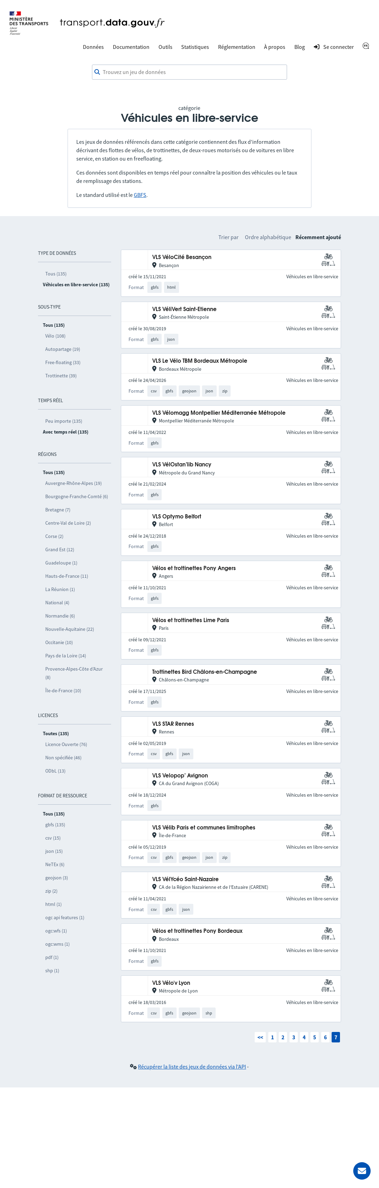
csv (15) (53, 838)
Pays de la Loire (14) (65, 655)
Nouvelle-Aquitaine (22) (69, 629)
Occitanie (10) (59, 642)
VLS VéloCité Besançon (181, 257)
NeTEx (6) (54, 864)
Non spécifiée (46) (63, 757)
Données (93, 46)
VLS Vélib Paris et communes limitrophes (203, 828)
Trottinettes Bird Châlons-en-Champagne (204, 672)
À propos (274, 46)
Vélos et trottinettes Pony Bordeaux (197, 931)
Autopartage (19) (62, 349)
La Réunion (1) (60, 589)
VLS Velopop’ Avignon (180, 776)
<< (260, 1037)
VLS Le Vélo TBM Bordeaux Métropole (199, 361)
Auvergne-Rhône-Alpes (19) (73, 483)
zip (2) (51, 891)
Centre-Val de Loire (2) (68, 523)
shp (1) (52, 970)
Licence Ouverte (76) (66, 744)
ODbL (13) (55, 771)
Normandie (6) (60, 616)
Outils (165, 46)
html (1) (53, 904)
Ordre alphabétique (268, 237)
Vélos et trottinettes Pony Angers (194, 568)
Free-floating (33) (62, 362)
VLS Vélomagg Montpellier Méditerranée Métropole (219, 413)
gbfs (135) (55, 824)
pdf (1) (52, 957)
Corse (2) (54, 536)
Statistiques (195, 46)
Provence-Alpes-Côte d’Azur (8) (74, 673)
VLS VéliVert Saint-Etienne (184, 309)
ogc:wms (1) (57, 944)
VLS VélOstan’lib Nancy (181, 464)
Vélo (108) (55, 336)
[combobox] (189, 72)
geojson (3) (56, 878)
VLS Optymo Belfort (176, 516)
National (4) (57, 602)
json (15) (54, 851)
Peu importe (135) (63, 421)
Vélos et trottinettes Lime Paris (190, 620)
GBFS (140, 194)
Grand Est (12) (59, 549)
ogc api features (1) (64, 917)
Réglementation (236, 46)
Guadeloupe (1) (61, 563)
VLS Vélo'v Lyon (171, 983)
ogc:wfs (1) (56, 931)
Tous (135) (56, 274)
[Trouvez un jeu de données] (189, 72)
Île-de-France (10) (63, 690)
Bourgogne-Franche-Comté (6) (76, 496)
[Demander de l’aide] (362, 1171)
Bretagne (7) (57, 510)
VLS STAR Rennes (173, 724)
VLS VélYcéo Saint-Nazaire (185, 879)
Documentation (131, 46)
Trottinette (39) (61, 375)
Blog (299, 46)
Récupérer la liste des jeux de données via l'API (192, 1066)
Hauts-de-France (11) (66, 576)
